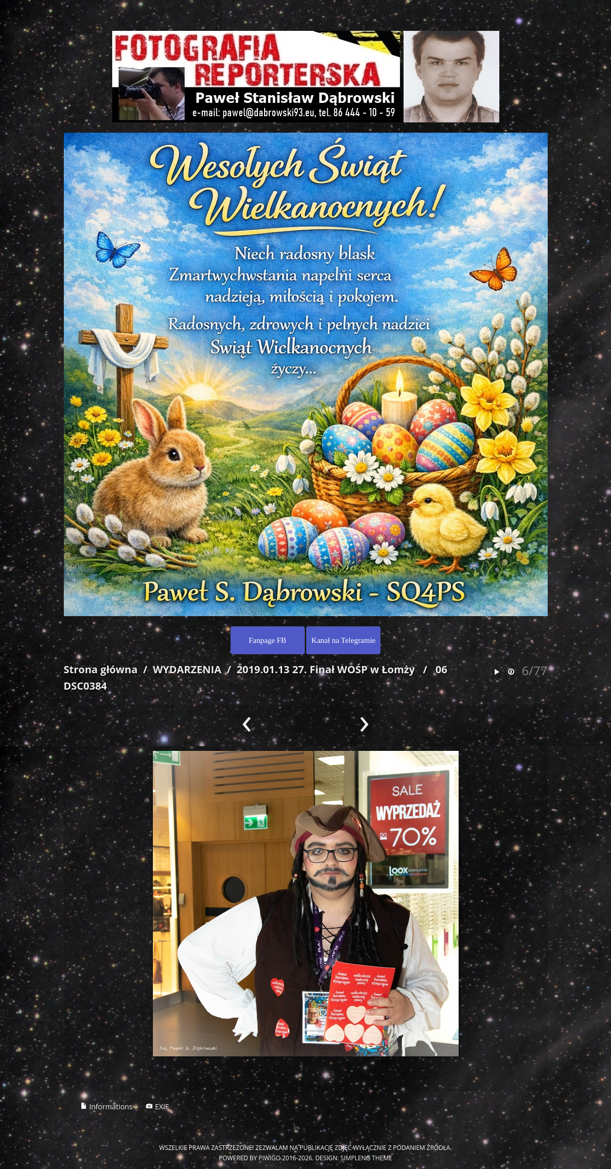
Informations (106, 1106)
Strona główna (101, 669)
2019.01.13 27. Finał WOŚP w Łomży (326, 669)
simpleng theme (366, 1158)
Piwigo (269, 1158)
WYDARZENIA (187, 669)
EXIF (157, 1106)
